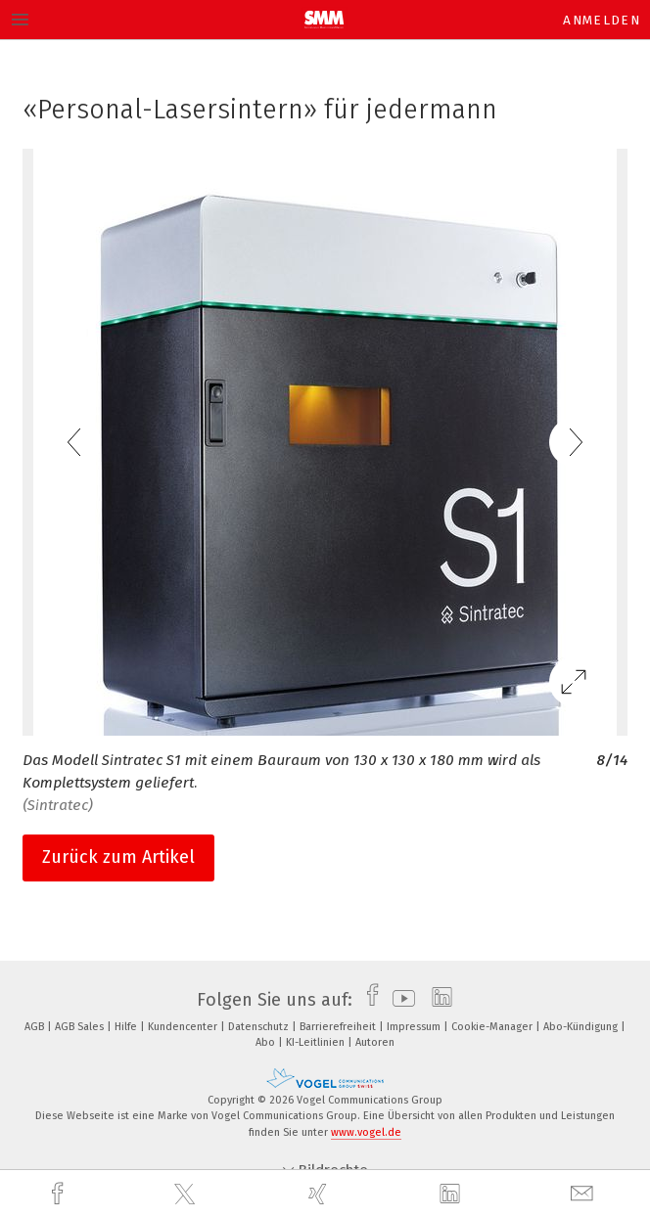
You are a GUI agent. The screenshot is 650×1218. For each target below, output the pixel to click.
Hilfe (127, 1026)
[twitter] (187, 1194)
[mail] (584, 1194)
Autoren (375, 1042)
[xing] (320, 1194)
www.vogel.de (366, 1132)
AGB (35, 1026)
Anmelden (601, 20)
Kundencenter (184, 1026)
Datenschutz (260, 1026)
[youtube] (399, 1000)
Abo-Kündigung (582, 1026)
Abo (266, 1042)
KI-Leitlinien (317, 1042)
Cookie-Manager (493, 1026)
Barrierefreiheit (339, 1026)
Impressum (415, 1026)
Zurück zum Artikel (118, 857)
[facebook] (60, 1194)
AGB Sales (81, 1026)
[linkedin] (452, 1194)
